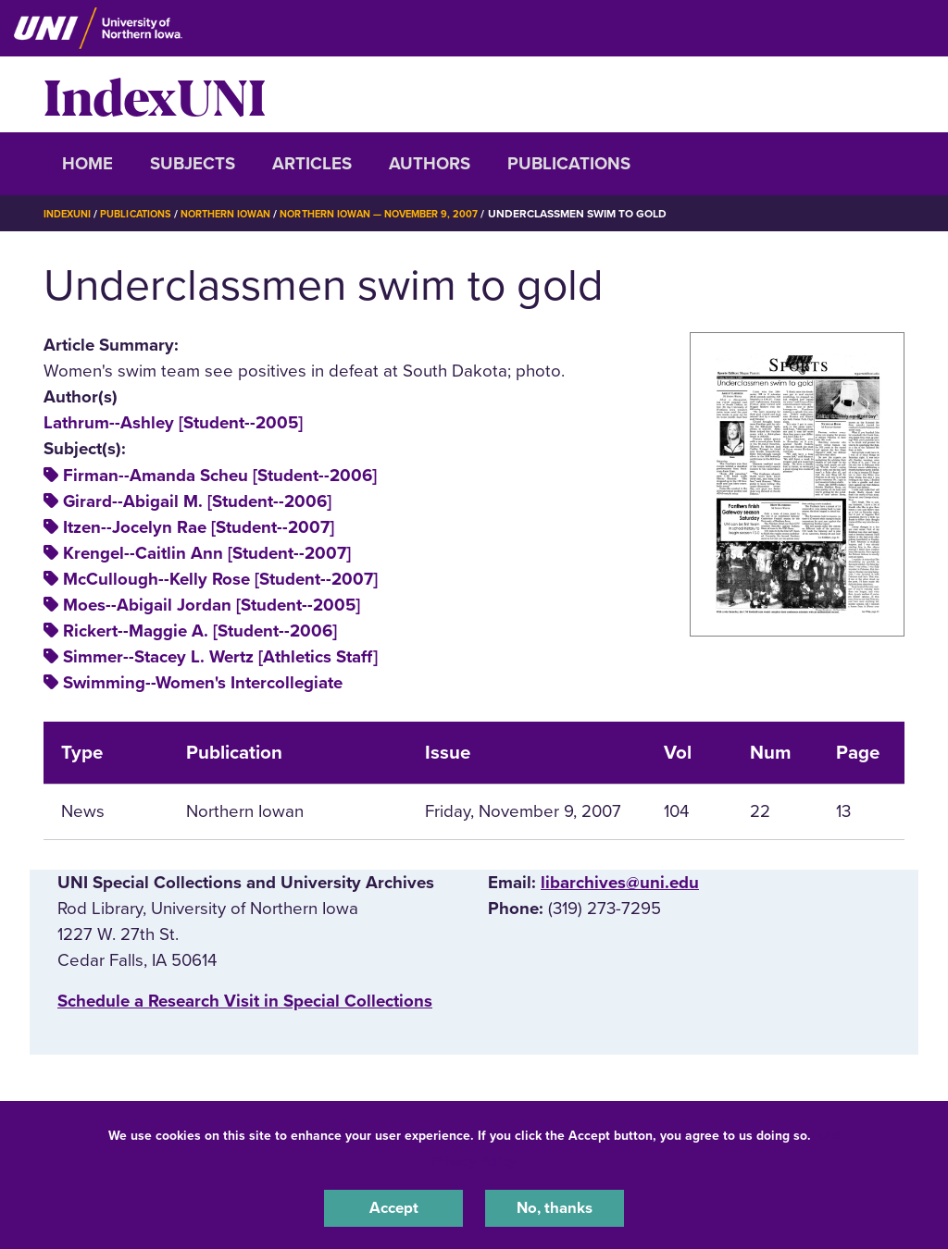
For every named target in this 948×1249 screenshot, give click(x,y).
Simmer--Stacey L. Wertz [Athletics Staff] (220, 657)
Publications (568, 164)
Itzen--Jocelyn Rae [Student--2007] (198, 527)
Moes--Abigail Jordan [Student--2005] (211, 605)
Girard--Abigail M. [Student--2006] (197, 501)
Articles (312, 164)
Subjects (192, 164)
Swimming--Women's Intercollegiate (203, 683)
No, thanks (554, 1206)
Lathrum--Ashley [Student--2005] (173, 423)
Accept (393, 1206)
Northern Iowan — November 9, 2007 (411, 213)
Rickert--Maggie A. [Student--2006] (200, 631)
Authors (429, 164)
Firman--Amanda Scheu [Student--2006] (220, 475)
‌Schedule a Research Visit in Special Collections (244, 1001)
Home (87, 164)
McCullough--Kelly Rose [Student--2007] (220, 579)
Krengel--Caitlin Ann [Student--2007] (207, 553)
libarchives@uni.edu (620, 882)
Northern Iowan (243, 213)
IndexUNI (155, 94)
